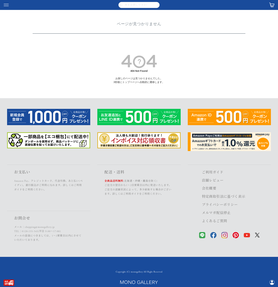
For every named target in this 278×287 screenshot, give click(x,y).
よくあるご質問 (214, 221)
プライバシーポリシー (220, 205)
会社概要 (209, 188)
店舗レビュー (213, 180)
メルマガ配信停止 (216, 213)
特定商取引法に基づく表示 (223, 196)
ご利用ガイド (131, 194)
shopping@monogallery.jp (40, 227)
